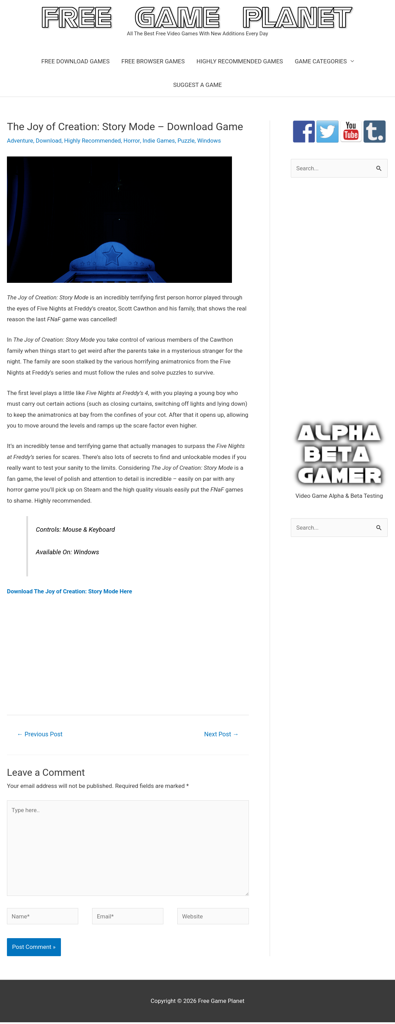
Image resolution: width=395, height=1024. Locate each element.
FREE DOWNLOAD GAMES (75, 61)
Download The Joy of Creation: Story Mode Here (70, 591)
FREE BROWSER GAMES (153, 61)
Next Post (221, 734)
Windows (211, 140)
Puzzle (188, 140)
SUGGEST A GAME (197, 84)
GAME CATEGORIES (321, 61)
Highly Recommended (94, 140)
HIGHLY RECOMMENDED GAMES (240, 61)
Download (49, 140)
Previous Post (40, 734)
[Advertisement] (128, 654)
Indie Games (160, 140)
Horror (133, 140)
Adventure (20, 140)
